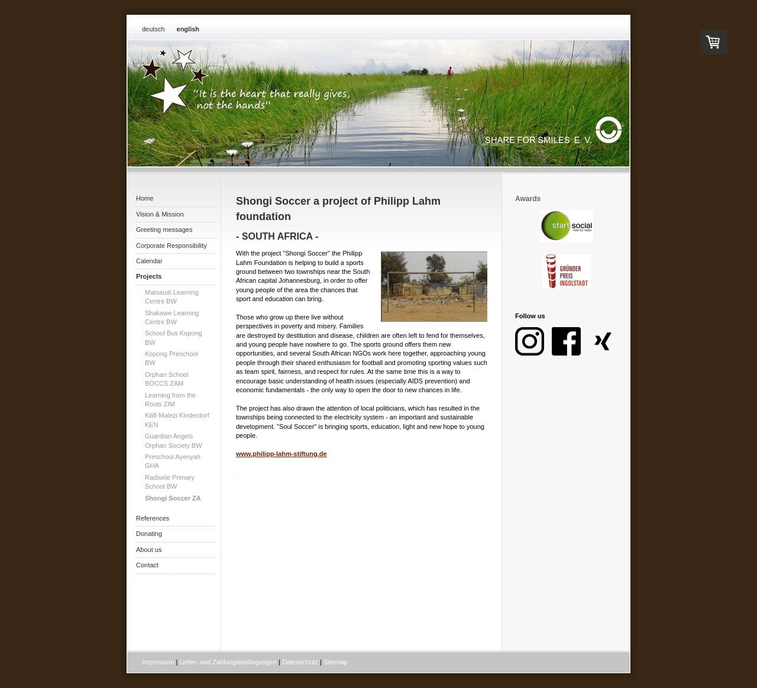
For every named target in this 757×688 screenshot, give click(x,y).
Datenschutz (300, 662)
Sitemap (335, 662)
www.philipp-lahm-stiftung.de (281, 453)
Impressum (158, 662)
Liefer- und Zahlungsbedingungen (228, 662)
